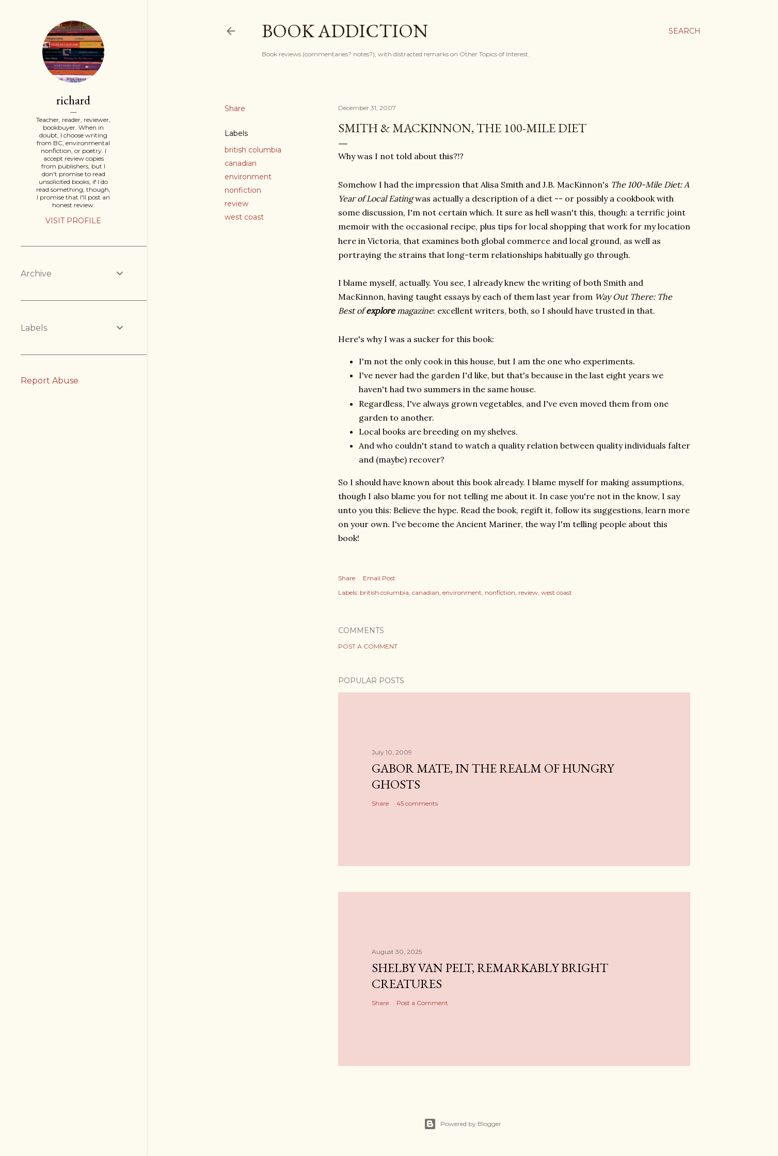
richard (73, 100)
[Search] (685, 31)
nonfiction (243, 190)
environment (248, 176)
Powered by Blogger (462, 1124)
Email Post (379, 578)
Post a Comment (368, 646)
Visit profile (73, 220)
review (236, 203)
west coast (244, 217)
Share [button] (235, 108)
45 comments (417, 803)
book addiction (345, 31)
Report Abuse (49, 381)
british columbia (253, 150)
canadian (241, 163)
